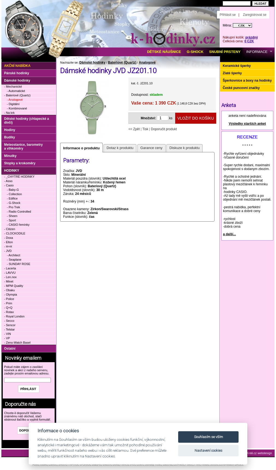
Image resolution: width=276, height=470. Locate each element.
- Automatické (16, 91)
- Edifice (12, 198)
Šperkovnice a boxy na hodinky (247, 80)
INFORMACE (257, 52)
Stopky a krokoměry (20, 163)
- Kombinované (17, 108)
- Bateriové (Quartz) (17, 95)
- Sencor (10, 325)
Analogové (147, 62)
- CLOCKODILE (14, 233)
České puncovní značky (241, 88)
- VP (7, 338)
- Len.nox (10, 277)
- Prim (8, 303)
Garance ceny (151, 148)
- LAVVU (10, 272)
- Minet (8, 281)
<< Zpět (134, 129)
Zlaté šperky (232, 73)
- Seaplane (14, 259)
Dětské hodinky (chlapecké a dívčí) (26, 120)
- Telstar (9, 329)
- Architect (13, 255)
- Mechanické (13, 86)
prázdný (251, 37)
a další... (229, 234)
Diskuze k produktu (184, 148)
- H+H (8, 246)
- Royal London (14, 316)
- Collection (14, 194)
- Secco (9, 320)
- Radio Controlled (19, 211)
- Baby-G (13, 189)
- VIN (7, 333)
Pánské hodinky (16, 73)
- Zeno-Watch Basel (17, 342)
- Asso (8, 181)
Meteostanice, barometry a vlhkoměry (23, 146)
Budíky (9, 137)
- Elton (8, 242)
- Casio (9, 185)
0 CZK (249, 41)
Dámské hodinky (92, 62)
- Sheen (12, 216)
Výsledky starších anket (247, 124)
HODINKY (11, 170)
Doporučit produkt (164, 129)
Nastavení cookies (208, 450)
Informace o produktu (81, 148)
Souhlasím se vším (208, 437)
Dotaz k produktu (120, 148)
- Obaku (9, 290)
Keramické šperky (237, 66)
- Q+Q (8, 307)
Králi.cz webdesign (259, 453)
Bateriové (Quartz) (122, 62)
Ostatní (9, 348)
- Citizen (9, 229)
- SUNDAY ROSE (18, 264)
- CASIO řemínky (18, 224)
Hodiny (9, 130)
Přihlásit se (228, 15)
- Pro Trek (13, 207)
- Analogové (15, 99)
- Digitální (13, 104)
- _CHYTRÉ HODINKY (19, 176)
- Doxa (8, 237)
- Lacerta (10, 268)
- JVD (8, 250)
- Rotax (9, 312)
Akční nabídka (17, 66)
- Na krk (9, 112)
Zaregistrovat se (254, 15)
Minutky (10, 156)
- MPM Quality (13, 285)
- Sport (11, 220)
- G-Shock (13, 202)
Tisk (145, 129)
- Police (9, 299)
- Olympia (10, 294)
